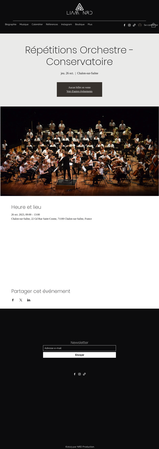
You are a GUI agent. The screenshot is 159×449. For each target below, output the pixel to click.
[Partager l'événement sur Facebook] (12, 300)
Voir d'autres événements (79, 91)
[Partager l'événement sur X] (20, 300)
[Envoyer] (79, 355)
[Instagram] (129, 25)
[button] (153, 25)
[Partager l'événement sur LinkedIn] (28, 300)
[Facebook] (124, 25)
